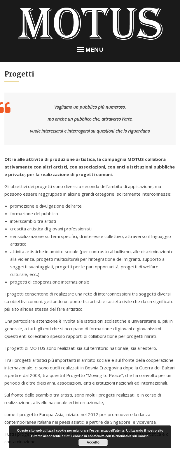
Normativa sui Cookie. (132, 436)
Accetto (93, 442)
